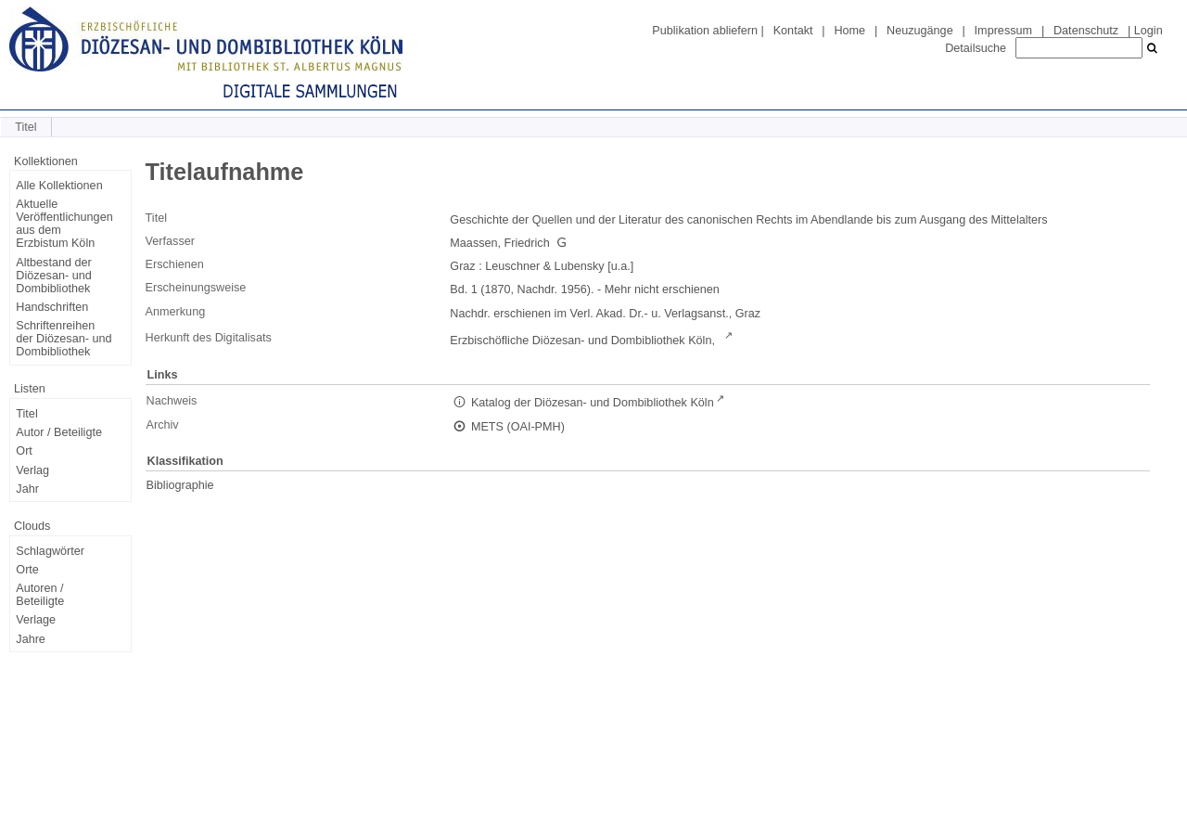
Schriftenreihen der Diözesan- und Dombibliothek (63, 338)
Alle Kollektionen (59, 185)
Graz (462, 266)
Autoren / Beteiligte (40, 595)
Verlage (36, 619)
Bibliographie (180, 485)
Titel (26, 413)
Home (849, 30)
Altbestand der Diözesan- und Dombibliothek (53, 275)
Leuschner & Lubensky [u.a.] (559, 266)
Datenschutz (1085, 30)
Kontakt (793, 30)
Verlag (32, 470)
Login (1148, 30)
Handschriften (52, 307)
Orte (27, 569)
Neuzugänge (920, 30)
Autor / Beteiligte (59, 432)
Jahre (30, 639)
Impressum (1003, 30)
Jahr (27, 488)
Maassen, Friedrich (499, 243)
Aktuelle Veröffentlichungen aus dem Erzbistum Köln (64, 224)
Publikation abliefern (705, 30)
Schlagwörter (50, 551)
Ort (24, 450)
